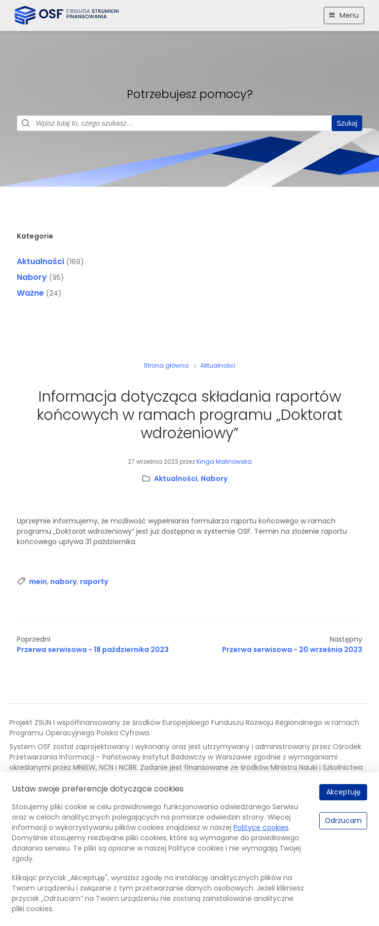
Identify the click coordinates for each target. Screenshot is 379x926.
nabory (63, 581)
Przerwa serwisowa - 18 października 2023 (93, 649)
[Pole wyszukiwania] (189, 123)
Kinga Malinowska (224, 461)
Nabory (32, 277)
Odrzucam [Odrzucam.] (343, 820)
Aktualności (40, 261)
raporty (94, 581)
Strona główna (166, 365)
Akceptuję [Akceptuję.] (343, 792)
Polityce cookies (261, 827)
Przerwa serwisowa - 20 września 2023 (292, 649)
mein (38, 581)
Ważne (30, 293)
